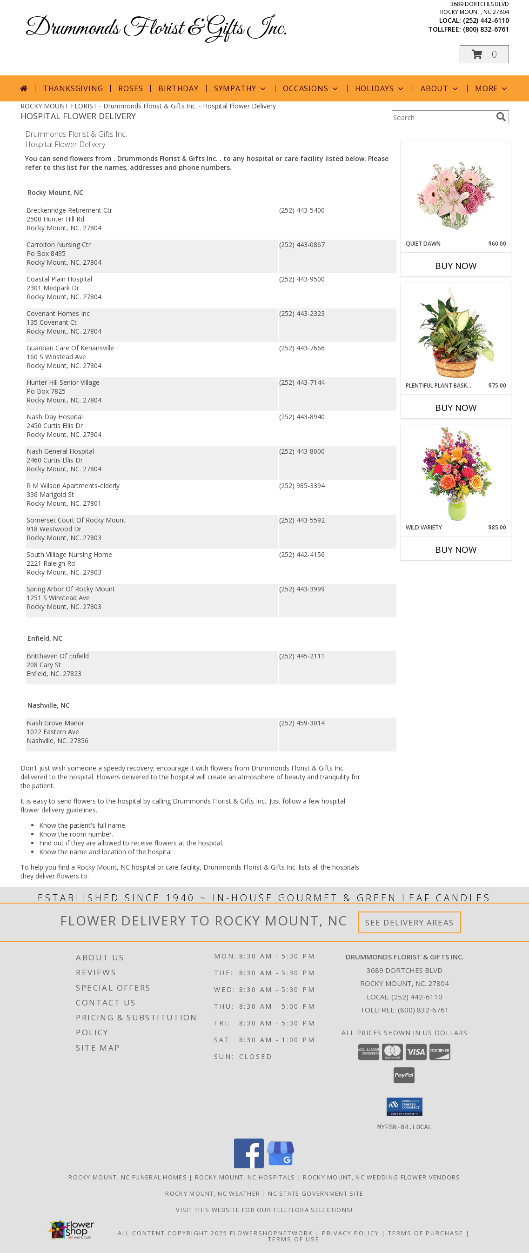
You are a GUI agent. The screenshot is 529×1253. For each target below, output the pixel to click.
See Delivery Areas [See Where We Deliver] (409, 922)
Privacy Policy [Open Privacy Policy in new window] (350, 1232)
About (440, 88)
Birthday (178, 88)
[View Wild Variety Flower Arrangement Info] (456, 474)
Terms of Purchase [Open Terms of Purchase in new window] (425, 1232)
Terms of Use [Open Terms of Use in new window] (294, 1238)
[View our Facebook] (249, 1165)
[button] (484, 54)
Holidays (380, 88)
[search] (501, 117)
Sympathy (241, 88)
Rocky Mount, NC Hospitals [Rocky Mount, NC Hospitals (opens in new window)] (245, 1177)
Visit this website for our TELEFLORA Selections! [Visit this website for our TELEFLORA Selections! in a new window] (264, 1209)
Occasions (311, 88)
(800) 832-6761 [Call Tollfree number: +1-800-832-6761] (423, 1009)
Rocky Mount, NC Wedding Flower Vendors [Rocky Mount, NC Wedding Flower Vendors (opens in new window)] (381, 1177)
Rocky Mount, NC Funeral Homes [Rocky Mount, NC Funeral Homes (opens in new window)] (127, 1177)
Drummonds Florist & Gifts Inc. (156, 28)
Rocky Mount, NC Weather (212, 1193)
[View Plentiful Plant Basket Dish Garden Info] (456, 333)
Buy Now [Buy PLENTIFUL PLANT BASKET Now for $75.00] (456, 408)
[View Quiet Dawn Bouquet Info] (456, 190)
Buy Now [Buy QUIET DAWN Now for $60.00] (456, 266)
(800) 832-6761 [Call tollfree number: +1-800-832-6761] (486, 29)
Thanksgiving (73, 88)
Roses (130, 88)
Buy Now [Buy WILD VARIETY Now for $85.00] (456, 549)
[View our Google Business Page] (280, 1165)
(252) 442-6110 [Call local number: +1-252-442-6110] (486, 20)
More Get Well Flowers (442, 134)
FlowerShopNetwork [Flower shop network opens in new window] (271, 1232)
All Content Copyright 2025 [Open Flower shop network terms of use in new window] (173, 1232)
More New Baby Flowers (442, 575)
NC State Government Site (315, 1193)
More (492, 88)
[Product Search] (442, 117)
